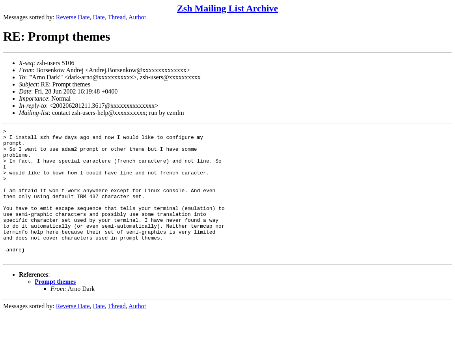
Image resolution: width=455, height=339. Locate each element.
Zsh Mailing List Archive (227, 8)
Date (99, 17)
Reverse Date (73, 17)
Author (137, 17)
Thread (116, 17)
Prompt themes (55, 307)
